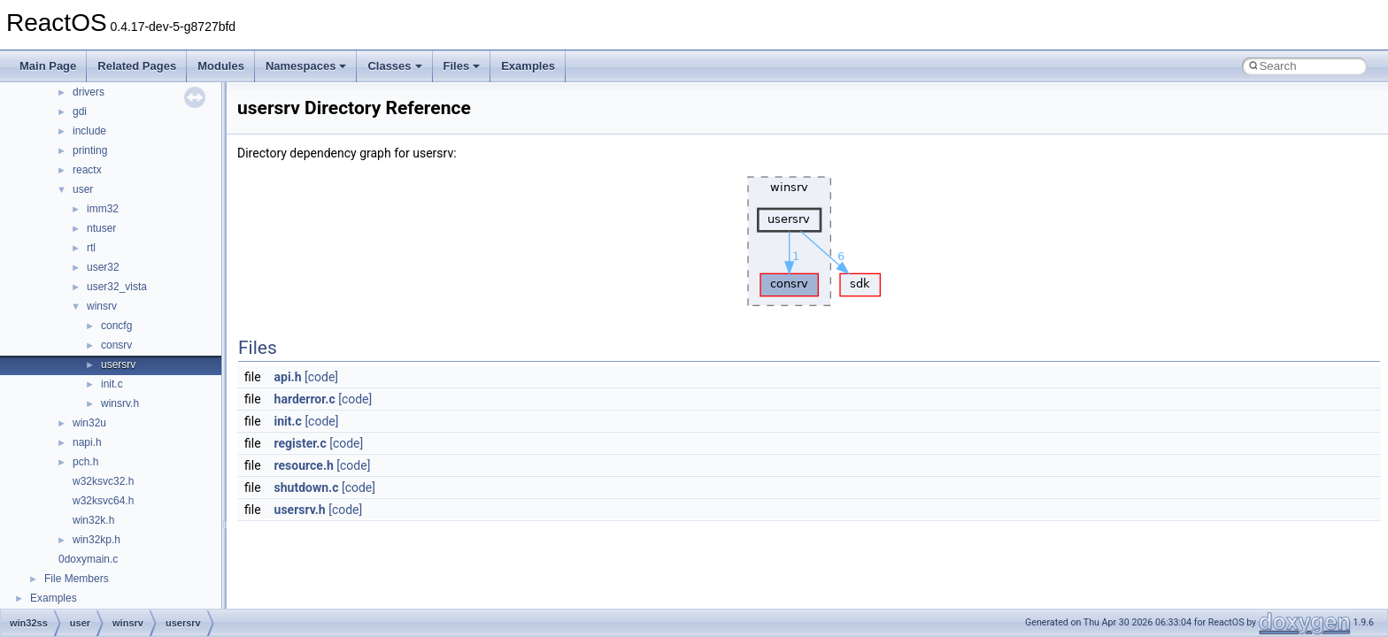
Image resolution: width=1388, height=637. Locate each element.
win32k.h (93, 520)
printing (90, 150)
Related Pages (136, 66)
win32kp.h (96, 539)
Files (462, 66)
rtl (91, 248)
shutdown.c (306, 487)
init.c (112, 384)
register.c (300, 443)
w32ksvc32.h (103, 481)
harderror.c (304, 399)
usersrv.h (300, 510)
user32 (103, 267)
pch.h (85, 462)
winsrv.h (120, 403)
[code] (321, 377)
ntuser (101, 228)
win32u (89, 423)
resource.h (304, 465)
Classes (394, 66)
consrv (116, 345)
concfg (116, 325)
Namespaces (306, 66)
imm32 (103, 209)
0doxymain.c (88, 559)
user (83, 189)
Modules (220, 66)
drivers (88, 92)
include (89, 131)
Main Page (47, 66)
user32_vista (117, 286)
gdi (80, 111)
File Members (76, 578)
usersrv (118, 364)
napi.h (87, 442)
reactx (87, 170)
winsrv (102, 306)
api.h (288, 377)
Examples (528, 66)
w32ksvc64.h (103, 501)
